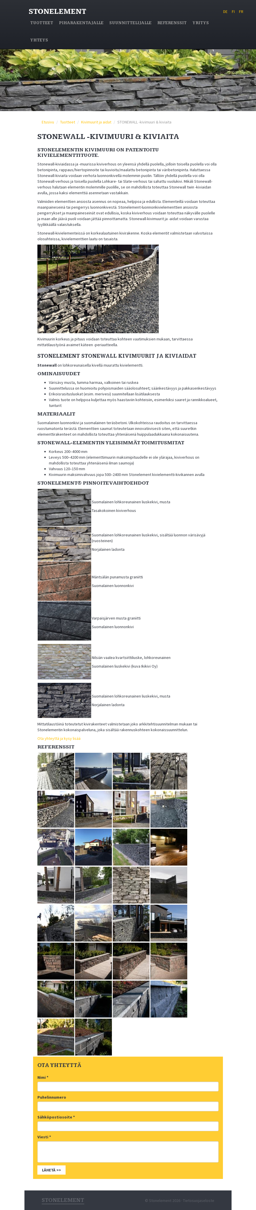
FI (233, 11)
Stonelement (57, 11)
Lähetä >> (51, 1170)
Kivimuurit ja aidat (96, 122)
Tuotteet (67, 122)
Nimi (42, 1077)
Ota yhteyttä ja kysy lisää (59, 738)
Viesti (44, 1137)
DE (225, 11)
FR (241, 11)
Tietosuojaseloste (198, 1200)
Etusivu (48, 122)
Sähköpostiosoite (56, 1117)
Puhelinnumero (51, 1097)
